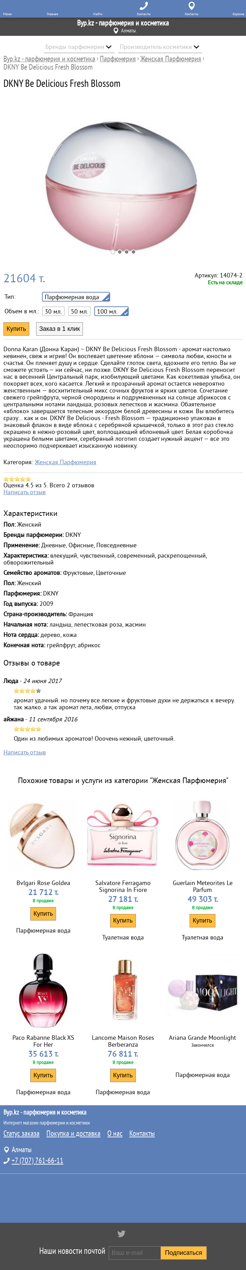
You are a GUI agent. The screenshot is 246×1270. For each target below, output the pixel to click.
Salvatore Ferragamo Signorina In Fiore (123, 886)
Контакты (142, 1133)
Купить (43, 913)
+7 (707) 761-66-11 (37, 1161)
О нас (114, 1133)
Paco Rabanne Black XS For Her (43, 1041)
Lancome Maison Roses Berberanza (123, 1041)
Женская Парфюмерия (65, 462)
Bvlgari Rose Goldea (43, 883)
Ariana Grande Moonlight (202, 1037)
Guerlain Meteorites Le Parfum (203, 886)
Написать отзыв (24, 492)
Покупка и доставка (73, 1133)
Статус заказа (21, 1133)
